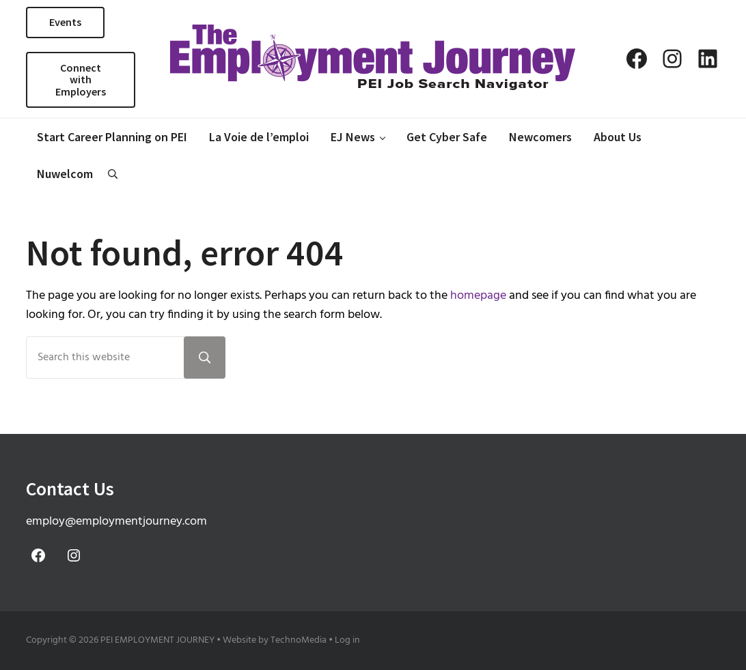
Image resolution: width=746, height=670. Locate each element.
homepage (478, 296)
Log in (347, 640)
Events (65, 22)
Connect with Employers (80, 79)
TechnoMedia (299, 640)
